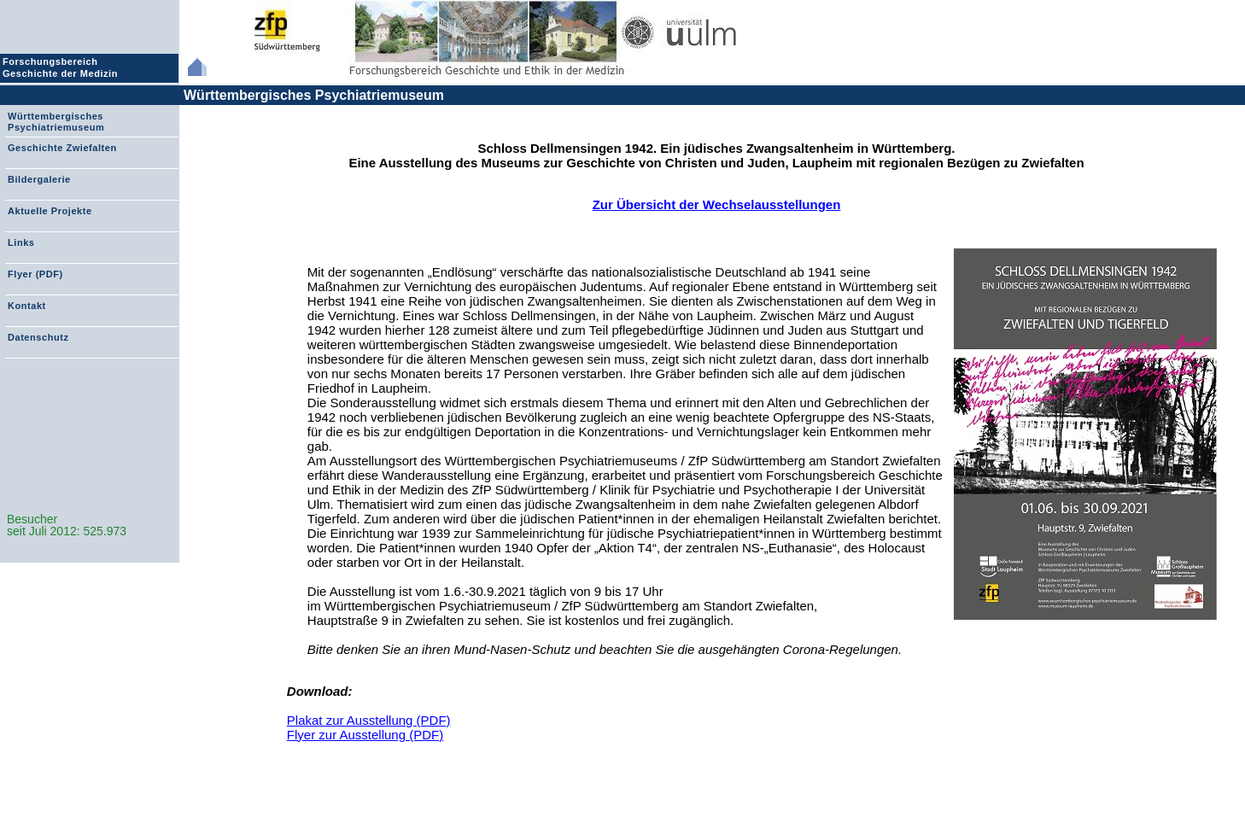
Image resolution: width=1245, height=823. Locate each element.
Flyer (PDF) (35, 274)
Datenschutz (38, 337)
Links (21, 242)
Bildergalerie (39, 179)
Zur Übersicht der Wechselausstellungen (717, 204)
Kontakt (27, 306)
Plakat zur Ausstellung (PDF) (369, 720)
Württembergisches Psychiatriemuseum (314, 95)
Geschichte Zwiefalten (62, 148)
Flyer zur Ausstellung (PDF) (365, 734)
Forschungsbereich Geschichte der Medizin (62, 67)
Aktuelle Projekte (50, 211)
